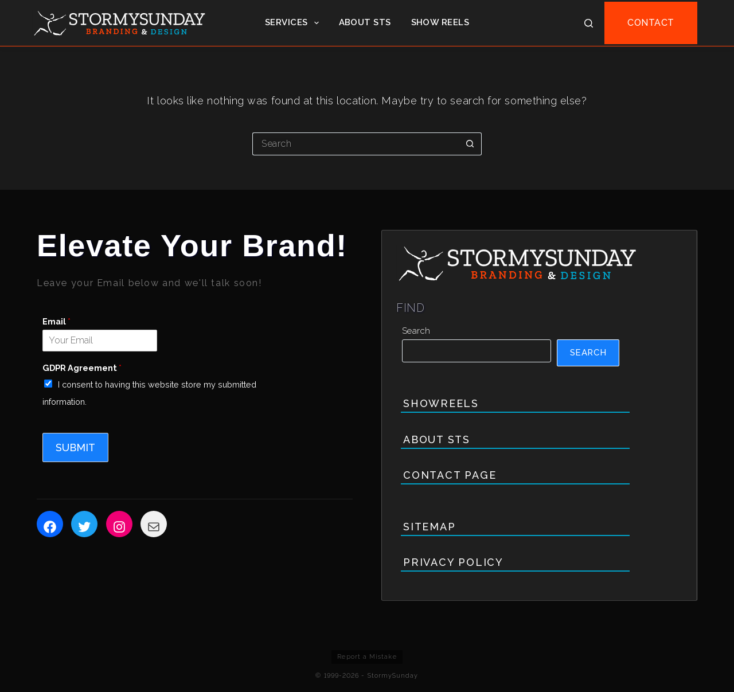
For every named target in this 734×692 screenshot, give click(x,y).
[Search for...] (355, 143)
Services (294, 23)
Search (416, 331)
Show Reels (440, 22)
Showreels (441, 403)
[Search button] (470, 143)
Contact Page (449, 475)
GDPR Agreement (82, 368)
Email (56, 321)
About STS (365, 22)
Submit (75, 447)
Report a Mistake (366, 656)
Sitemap (429, 527)
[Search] (588, 23)
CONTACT (650, 22)
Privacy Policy (453, 562)
